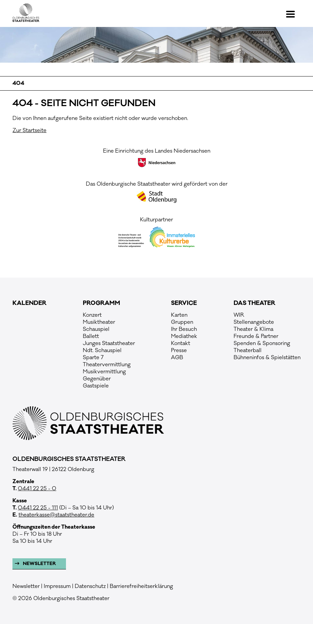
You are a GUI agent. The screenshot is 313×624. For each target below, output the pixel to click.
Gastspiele (96, 385)
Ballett (91, 336)
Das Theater (254, 303)
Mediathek (184, 336)
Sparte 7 (93, 357)
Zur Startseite (29, 130)
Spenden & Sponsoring (262, 343)
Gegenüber (97, 378)
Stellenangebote (254, 322)
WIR (239, 315)
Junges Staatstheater (109, 343)
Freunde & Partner (256, 336)
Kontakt (180, 343)
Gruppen (182, 322)
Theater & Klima (253, 329)
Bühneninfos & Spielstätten (267, 357)
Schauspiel (96, 329)
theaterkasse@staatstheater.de (56, 514)
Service (184, 303)
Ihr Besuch (184, 329)
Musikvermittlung (104, 371)
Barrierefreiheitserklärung (141, 586)
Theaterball (248, 350)
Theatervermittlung (107, 364)
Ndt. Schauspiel (102, 350)
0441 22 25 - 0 (37, 488)
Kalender (29, 303)
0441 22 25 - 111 (38, 507)
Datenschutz (90, 586)
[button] (293, 14)
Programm (101, 303)
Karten (179, 315)
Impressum (57, 586)
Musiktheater (99, 322)
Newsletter (39, 564)
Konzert (92, 315)
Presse (179, 350)
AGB (177, 357)
